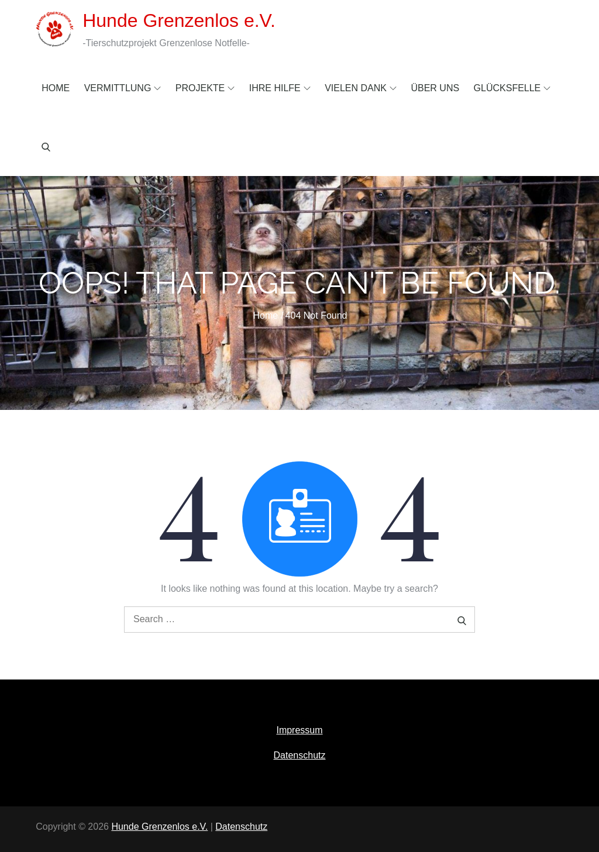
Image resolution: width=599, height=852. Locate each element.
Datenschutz (300, 755)
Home (56, 88)
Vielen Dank (361, 88)
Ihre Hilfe (280, 88)
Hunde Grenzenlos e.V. (179, 20)
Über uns (435, 88)
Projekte (205, 88)
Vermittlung (122, 88)
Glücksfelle (512, 88)
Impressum (299, 730)
